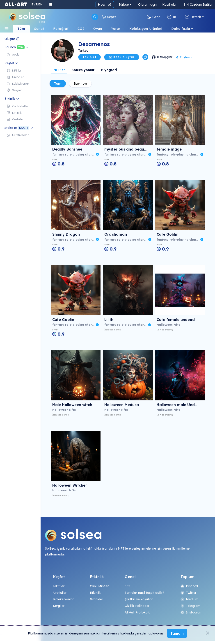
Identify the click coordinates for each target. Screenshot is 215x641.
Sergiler (58, 606)
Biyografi (109, 70)
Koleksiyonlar (83, 70)
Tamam (177, 633)
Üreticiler (59, 593)
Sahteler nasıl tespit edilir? (144, 593)
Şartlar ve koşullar (139, 599)
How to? (105, 4)
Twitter (188, 592)
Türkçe (124, 4)
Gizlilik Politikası (137, 606)
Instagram (191, 612)
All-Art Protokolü (137, 612)
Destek (193, 17)
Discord (189, 586)
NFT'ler (59, 70)
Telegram (190, 605)
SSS (127, 586)
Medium (189, 599)
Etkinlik (95, 593)
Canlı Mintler (99, 586)
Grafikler (96, 599)
